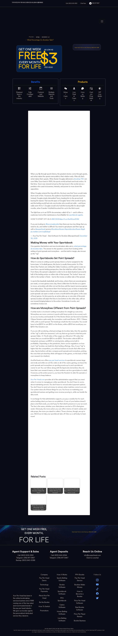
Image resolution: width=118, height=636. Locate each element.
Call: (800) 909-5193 (71, 3)
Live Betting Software (62, 619)
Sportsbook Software (62, 592)
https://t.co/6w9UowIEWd (69, 219)
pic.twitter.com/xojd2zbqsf (40, 231)
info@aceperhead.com (92, 555)
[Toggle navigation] (102, 21)
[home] (31, 36)
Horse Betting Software (62, 612)
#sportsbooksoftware (72, 229)
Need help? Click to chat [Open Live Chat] (81, 47)
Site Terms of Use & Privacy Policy (65, 628)
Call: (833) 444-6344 (59, 555)
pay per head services (57, 360)
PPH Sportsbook (62, 599)
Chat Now (83, 3)
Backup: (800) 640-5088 (93, 47)
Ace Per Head (48, 628)
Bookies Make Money (79, 585)
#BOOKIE (55, 219)
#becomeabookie (52, 224)
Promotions (44, 610)
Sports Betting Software (62, 579)
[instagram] (97, 580)
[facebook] (97, 593)
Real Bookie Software (79, 608)
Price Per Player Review (79, 615)
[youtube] (97, 584)
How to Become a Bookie (79, 594)
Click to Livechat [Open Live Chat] (92, 558)
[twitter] (97, 598)
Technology (44, 584)
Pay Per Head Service (80, 579)
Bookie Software (62, 585)
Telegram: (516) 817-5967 (25, 558)
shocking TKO (79, 179)
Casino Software (62, 606)
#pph (83, 229)
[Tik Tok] (97, 589)
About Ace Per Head (44, 596)
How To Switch (44, 606)
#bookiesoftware (57, 229)
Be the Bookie (44, 602)
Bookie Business (80, 620)
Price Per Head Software (79, 601)
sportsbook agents (76, 215)
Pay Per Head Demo (44, 579)
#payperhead (40, 229)
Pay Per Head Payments (44, 590)
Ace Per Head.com (38, 379)
